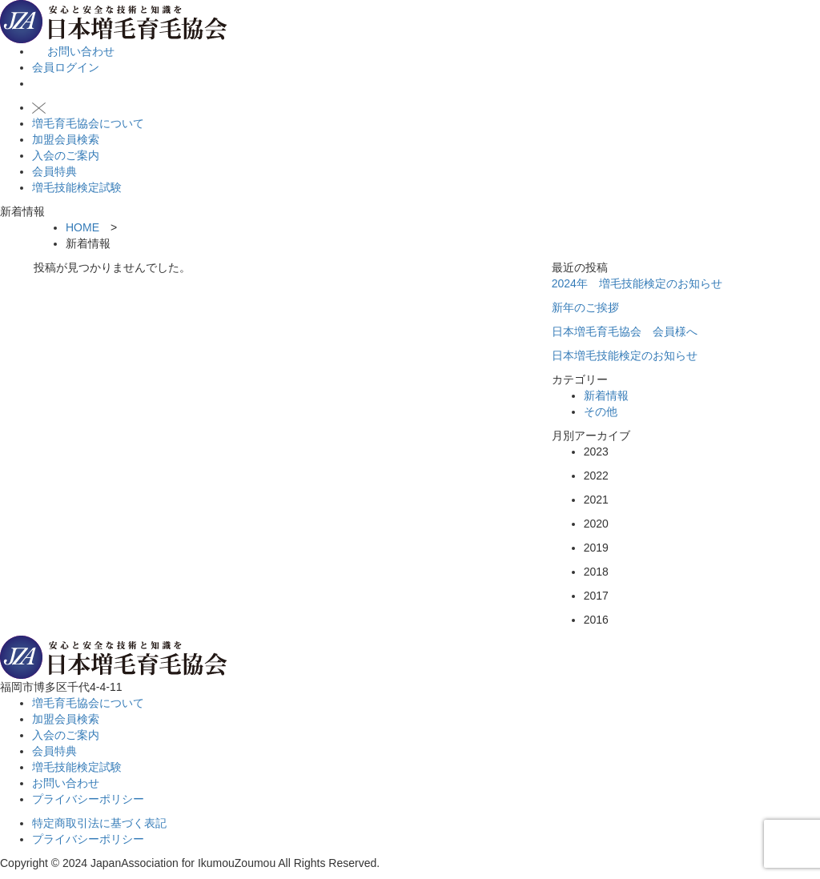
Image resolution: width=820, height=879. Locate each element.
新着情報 (606, 395)
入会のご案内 (65, 155)
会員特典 (54, 171)
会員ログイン (65, 67)
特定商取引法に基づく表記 (99, 823)
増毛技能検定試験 (77, 187)
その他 (600, 411)
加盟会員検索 (65, 139)
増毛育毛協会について (88, 123)
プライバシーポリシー (88, 799)
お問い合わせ (73, 51)
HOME (82, 227)
